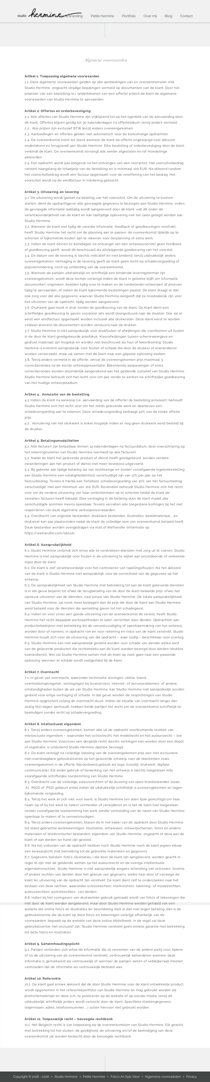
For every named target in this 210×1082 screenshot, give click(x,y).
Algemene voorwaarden (163, 1077)
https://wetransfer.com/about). (50, 533)
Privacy (191, 1077)
